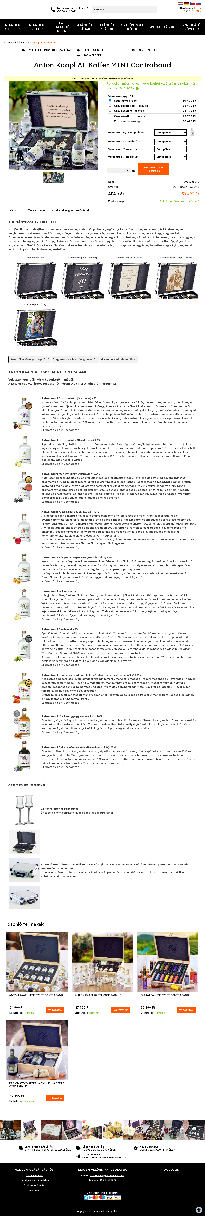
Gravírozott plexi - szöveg (131, 105)
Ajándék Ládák (84, 27)
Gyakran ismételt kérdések (119, 359)
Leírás (12, 210)
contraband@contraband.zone (107, 1175)
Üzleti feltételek (34, 1175)
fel (200, 1211)
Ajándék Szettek (36, 27)
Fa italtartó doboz (61, 27)
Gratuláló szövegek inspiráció (29, 359)
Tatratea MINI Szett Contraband (164, 995)
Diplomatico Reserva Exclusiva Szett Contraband (36, 1085)
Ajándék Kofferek (12, 27)
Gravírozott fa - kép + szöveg (133, 116)
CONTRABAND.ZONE (185, 186)
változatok (55, 1010)
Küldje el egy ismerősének (70, 210)
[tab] (12, 210)
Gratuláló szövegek (191, 27)
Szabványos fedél (125, 100)
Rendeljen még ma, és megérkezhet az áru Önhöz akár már (151, 86)
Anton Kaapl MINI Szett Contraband (36, 995)
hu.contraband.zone (99, 1211)
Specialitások (161, 27)
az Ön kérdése (34, 210)
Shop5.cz (117, 1211)
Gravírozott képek (132, 27)
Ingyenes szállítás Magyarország (75, 359)
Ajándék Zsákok (106, 27)
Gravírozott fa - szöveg (129, 111)
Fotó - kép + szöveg (127, 121)
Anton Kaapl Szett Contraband (98, 995)
